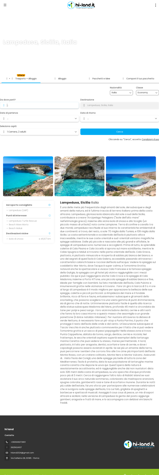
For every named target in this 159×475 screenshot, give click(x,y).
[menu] (155, 5)
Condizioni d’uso (150, 139)
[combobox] (119, 92)
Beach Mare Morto (17, 224)
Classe (139, 87)
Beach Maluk (14, 228)
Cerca (119, 131)
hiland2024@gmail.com (22, 452)
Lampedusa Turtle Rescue (21, 221)
